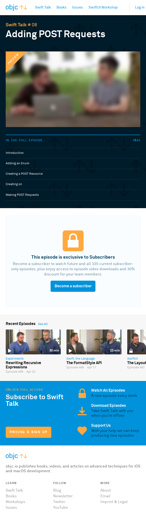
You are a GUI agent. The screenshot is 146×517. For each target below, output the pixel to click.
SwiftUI (132, 358)
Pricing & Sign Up (28, 432)
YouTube (60, 507)
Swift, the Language (80, 358)
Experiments (15, 358)
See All (43, 324)
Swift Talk (16, 25)
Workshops (15, 502)
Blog (57, 490)
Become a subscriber (73, 286)
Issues (11, 507)
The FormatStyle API (84, 363)
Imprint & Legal (114, 502)
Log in (140, 7)
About (105, 490)
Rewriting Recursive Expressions (23, 365)
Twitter (59, 502)
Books (11, 496)
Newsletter (63, 496)
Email (105, 496)
